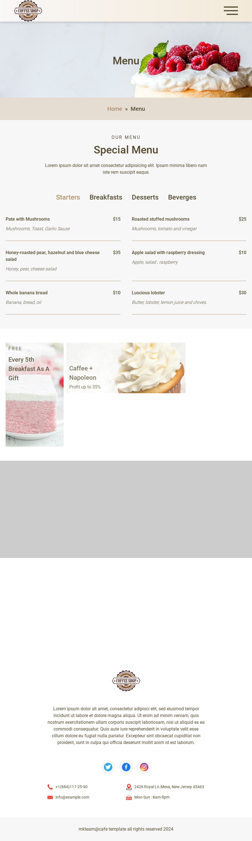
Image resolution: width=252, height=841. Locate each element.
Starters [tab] (68, 197)
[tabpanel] (126, 261)
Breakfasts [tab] (106, 197)
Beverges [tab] (182, 197)
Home (114, 108)
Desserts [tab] (145, 197)
